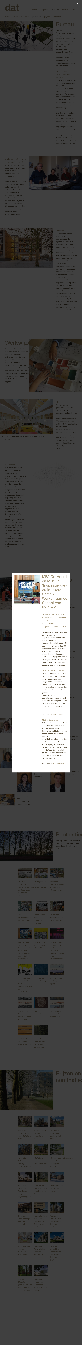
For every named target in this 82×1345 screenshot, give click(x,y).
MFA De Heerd (57, 714)
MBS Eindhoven (57, 764)
